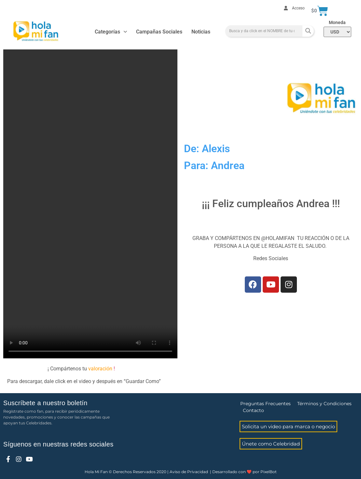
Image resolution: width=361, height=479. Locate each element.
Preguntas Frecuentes (265, 403)
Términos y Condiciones (324, 403)
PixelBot (268, 471)
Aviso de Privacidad (189, 471)
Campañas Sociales (159, 32)
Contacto (253, 410)
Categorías (111, 32)
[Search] (308, 31)
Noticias (200, 32)
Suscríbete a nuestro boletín (45, 402)
